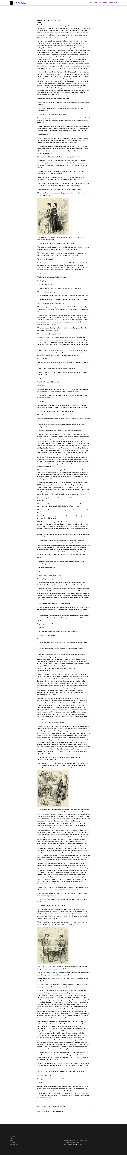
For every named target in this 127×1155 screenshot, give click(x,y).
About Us (12, 1134)
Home (91, 2)
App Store (81, 1144)
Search (96, 2)
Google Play (75, 1144)
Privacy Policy (103, 2)
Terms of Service (113, 2)
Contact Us (12, 1136)
